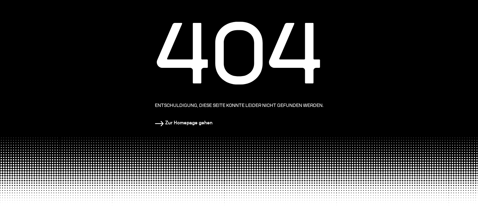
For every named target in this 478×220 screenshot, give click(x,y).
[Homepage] (183, 122)
